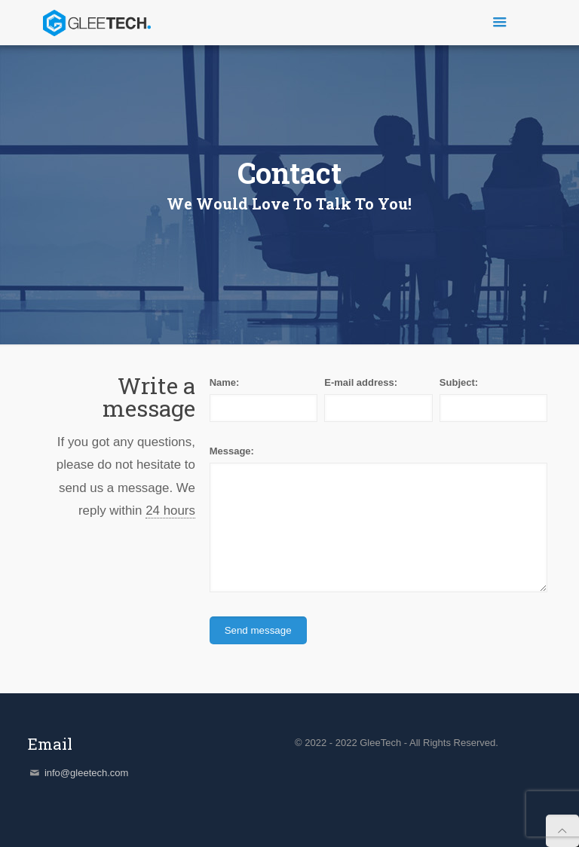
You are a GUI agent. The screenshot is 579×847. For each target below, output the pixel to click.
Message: (232, 451)
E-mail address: (360, 382)
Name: (225, 382)
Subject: (459, 382)
